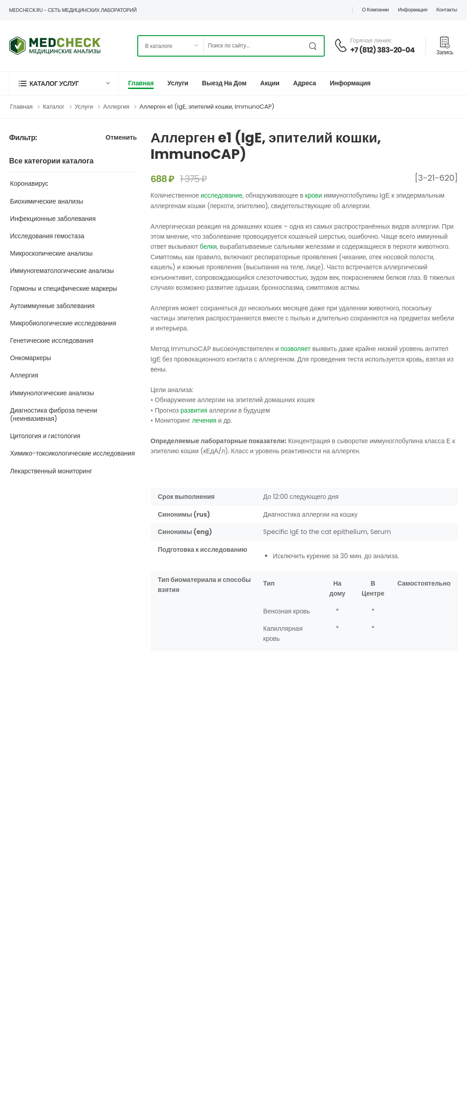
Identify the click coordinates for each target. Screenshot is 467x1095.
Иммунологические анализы (52, 393)
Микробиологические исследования (63, 323)
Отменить (121, 138)
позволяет (295, 348)
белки (208, 246)
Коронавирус (29, 183)
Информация (412, 9)
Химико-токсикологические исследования (72, 453)
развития (194, 410)
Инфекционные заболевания (53, 218)
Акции (269, 83)
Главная (141, 83)
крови (313, 195)
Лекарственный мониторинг (51, 471)
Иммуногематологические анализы (62, 270)
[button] (64, 83)
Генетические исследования (51, 340)
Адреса (304, 83)
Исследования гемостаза (47, 236)
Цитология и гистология (45, 435)
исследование (222, 195)
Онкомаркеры (30, 357)
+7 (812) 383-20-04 (382, 50)
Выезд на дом (224, 83)
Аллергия (116, 106)
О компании (375, 9)
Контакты (446, 9)
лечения (204, 420)
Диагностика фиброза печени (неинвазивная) (53, 414)
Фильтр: (23, 138)
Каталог (53, 106)
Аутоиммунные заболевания (52, 305)
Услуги (177, 83)
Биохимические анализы (46, 201)
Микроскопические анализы (51, 253)
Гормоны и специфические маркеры (63, 288)
